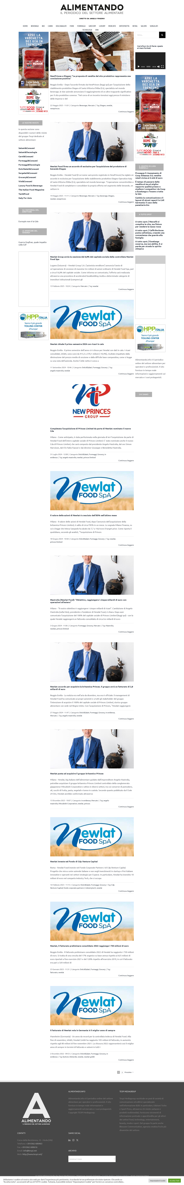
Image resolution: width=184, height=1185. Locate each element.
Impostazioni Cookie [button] (157, 1181)
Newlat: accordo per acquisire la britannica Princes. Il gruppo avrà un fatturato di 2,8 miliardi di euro (91, 687)
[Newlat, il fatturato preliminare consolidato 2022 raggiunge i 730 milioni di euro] (92, 921)
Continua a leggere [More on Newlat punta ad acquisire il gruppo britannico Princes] (126, 806)
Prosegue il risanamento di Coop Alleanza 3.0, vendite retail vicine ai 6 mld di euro (149, 175)
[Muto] (158, 66)
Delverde (73, 1057)
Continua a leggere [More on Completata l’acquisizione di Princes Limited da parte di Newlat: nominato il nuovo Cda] (126, 460)
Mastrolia (109, 625)
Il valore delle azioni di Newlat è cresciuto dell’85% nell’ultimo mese (83, 515)
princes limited (89, 457)
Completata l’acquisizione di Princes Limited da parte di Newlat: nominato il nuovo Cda (90, 429)
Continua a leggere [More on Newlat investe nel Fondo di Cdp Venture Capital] (126, 891)
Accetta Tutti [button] (174, 1181)
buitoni (66, 1057)
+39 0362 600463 (34, 1143)
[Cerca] (162, 35)
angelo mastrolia (57, 370)
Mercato (91, 105)
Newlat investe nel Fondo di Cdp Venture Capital (74, 861)
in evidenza (110, 712)
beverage (104, 196)
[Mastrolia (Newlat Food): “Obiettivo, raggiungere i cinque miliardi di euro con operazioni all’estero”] (92, 575)
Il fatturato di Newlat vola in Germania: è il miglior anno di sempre (82, 1030)
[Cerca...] (147, 35)
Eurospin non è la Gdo (28, 221)
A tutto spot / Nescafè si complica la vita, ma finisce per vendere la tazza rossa (148, 224)
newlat (109, 105)
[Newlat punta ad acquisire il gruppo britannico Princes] (92, 748)
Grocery (104, 367)
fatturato (54, 972)
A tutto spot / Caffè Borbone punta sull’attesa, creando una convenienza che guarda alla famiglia (149, 234)
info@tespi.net (30, 1150)
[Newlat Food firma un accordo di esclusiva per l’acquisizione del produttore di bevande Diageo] (92, 141)
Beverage (83, 105)
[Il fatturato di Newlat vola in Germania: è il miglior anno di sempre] (92, 1005)
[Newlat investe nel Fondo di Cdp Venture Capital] (92, 836)
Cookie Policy (108, 1176)
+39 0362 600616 (29, 1147)
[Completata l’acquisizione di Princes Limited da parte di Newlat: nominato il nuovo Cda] (92, 403)
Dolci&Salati (87, 367)
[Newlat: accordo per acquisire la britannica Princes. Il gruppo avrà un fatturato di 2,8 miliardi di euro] (92, 662)
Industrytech (90, 888)
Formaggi (96, 367)
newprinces (55, 108)
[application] (150, 60)
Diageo (103, 105)
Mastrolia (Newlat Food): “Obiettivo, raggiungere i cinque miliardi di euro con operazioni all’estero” (88, 601)
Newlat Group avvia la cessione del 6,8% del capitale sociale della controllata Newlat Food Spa (91, 257)
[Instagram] (73, 1140)
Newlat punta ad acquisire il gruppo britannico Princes (76, 773)
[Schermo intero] (162, 66)
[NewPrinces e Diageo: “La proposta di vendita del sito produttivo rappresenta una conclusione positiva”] (92, 51)
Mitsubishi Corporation (68, 803)
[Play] (138, 66)
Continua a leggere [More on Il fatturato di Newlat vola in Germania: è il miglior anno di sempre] (126, 1060)
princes (87, 803)
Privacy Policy (122, 1176)
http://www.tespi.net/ (32, 1154)
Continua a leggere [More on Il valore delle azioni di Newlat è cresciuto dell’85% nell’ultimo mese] (126, 545)
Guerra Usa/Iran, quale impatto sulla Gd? (33, 243)
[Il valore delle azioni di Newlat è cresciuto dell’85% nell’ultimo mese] (92, 490)
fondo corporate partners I (74, 888)
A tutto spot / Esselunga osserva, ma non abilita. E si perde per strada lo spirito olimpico (148, 245)
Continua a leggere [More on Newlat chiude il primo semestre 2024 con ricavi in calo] (126, 373)
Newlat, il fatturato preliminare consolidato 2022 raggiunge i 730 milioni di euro (89, 945)
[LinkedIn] (69, 1140)
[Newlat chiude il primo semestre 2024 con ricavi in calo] (92, 319)
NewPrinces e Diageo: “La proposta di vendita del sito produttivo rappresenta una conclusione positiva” (90, 77)
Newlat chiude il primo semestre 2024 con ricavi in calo (77, 344)
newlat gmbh (89, 1057)
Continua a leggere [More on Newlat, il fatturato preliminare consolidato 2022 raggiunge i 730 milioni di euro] (126, 975)
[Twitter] (77, 1140)
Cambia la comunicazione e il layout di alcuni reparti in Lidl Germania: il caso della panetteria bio (149, 201)
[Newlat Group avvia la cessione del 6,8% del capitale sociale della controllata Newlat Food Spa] (92, 232)
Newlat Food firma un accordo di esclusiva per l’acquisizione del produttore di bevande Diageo (88, 167)
